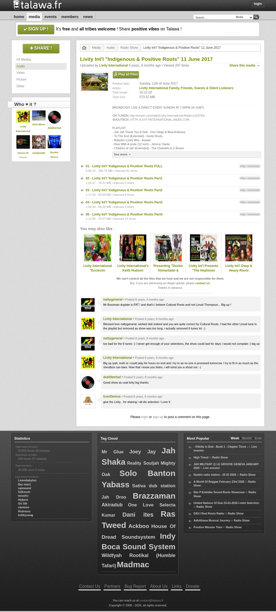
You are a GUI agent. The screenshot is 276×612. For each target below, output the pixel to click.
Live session (211, 468)
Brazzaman (154, 495)
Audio (20, 66)
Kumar (108, 515)
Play (243, 166)
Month (247, 438)
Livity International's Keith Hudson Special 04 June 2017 (133, 272)
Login (258, 4)
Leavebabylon (27, 480)
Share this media (242, 65)
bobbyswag (25, 515)
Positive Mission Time (208, 527)
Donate (192, 586)
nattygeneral (112, 299)
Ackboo (138, 526)
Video (20, 73)
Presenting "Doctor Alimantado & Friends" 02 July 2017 (168, 272)
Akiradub (112, 504)
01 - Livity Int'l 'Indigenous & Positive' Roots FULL (124, 166)
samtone (23, 507)
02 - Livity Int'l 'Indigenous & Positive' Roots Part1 (124, 178)
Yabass (115, 484)
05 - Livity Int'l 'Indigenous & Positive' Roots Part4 (124, 214)
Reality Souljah (143, 463)
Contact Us (89, 586)
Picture (21, 79)
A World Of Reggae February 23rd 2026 (219, 481)
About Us (158, 586)
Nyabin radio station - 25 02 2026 (215, 474)
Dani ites (137, 514)
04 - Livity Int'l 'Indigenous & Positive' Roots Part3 (124, 202)
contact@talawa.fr (151, 600)
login (144, 417)
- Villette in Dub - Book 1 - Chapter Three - (221, 446)
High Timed (201, 457)
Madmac (133, 564)
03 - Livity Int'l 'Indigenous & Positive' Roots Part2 (124, 190)
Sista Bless (38, 124)
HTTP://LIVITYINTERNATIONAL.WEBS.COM (159, 119)
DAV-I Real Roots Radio (209, 513)
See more (123, 154)
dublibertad (54, 128)
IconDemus (112, 396)
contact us (202, 283)
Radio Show (129, 48)
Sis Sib (22, 503)
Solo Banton (147, 473)
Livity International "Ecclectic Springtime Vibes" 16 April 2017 (97, 272)
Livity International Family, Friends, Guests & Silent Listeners (186, 88)
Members (70, 17)
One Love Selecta (151, 504)
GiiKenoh (24, 492)
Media (34, 17)
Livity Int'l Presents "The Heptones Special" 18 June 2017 (203, 272)
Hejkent (23, 499)
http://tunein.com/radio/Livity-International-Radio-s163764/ (167, 115)
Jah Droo (114, 497)
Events (50, 17)
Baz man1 (24, 484)
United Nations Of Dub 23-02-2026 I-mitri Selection (226, 503)
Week (235, 438)
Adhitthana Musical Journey (212, 520)
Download (253, 166)
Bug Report (135, 586)
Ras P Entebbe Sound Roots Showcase (219, 492)
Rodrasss (24, 511)
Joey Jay (142, 451)
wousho (23, 495)
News (88, 17)
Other (20, 86)
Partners (112, 586)
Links (176, 586)
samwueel (24, 488)
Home (19, 17)
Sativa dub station (153, 485)
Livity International (113, 65)
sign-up (158, 417)
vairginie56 (38, 153)
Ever (258, 438)
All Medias (23, 59)
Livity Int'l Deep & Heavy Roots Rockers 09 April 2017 (238, 272)
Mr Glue (113, 451)
